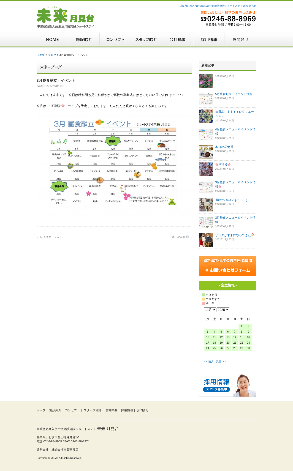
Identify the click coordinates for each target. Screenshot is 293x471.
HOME (41, 55)
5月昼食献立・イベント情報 (233, 94)
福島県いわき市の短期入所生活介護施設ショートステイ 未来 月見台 (217, 5)
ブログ (52, 55)
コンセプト (72, 410)
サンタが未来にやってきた (234, 235)
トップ (41, 410)
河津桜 (223, 164)
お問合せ (143, 410)
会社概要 (111, 410)
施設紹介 (55, 410)
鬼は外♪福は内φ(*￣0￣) (231, 200)
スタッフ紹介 (93, 410)
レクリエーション (49, 237)
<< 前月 (209, 361)
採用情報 (127, 410)
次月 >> (220, 361)
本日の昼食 (182, 237)
